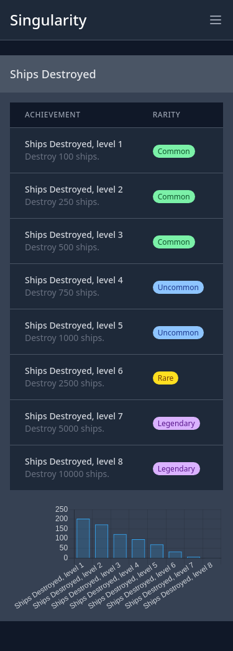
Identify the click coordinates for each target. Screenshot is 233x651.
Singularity (48, 19)
